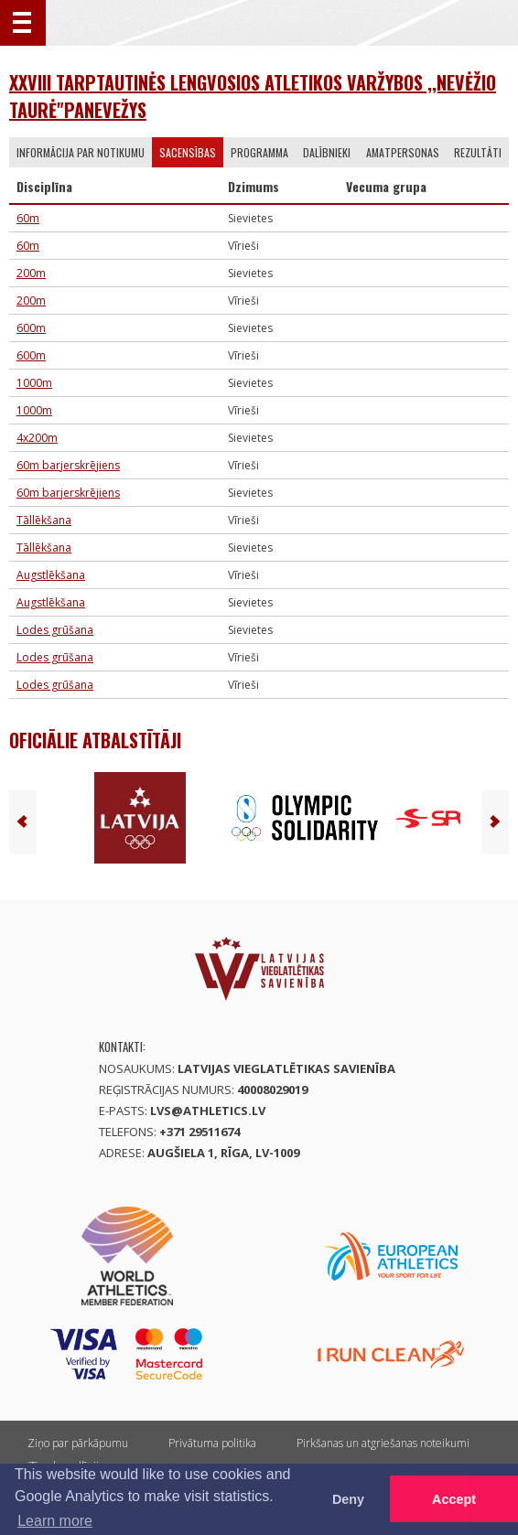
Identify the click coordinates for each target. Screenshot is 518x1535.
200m (31, 273)
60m (27, 218)
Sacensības (187, 152)
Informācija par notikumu (80, 152)
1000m (34, 383)
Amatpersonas (402, 152)
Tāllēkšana (43, 520)
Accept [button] (454, 1499)
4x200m (37, 437)
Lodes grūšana (54, 630)
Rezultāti (478, 152)
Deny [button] (348, 1499)
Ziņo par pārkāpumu (77, 1443)
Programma (259, 152)
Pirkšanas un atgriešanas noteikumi (383, 1443)
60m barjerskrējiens (68, 465)
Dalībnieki (327, 152)
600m (31, 328)
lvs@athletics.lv (207, 1110)
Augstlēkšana (50, 575)
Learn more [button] (54, 1521)
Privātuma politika (212, 1443)
